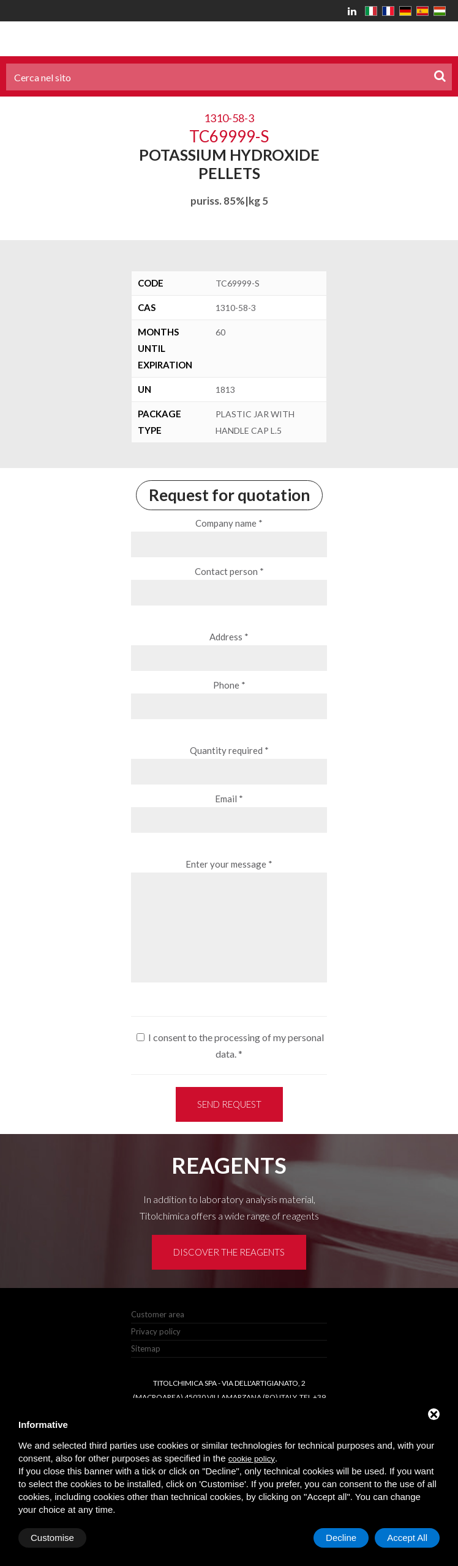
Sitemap (145, 1348)
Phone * (229, 684)
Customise (52, 1537)
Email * (229, 798)
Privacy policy (156, 1331)
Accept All (407, 1537)
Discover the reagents (229, 1251)
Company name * (229, 523)
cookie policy (251, 1458)
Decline (341, 1537)
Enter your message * (229, 863)
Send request (229, 1104)
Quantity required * (229, 750)
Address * (229, 636)
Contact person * (229, 571)
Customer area (157, 1314)
